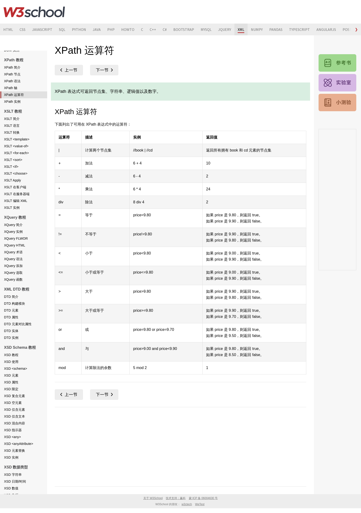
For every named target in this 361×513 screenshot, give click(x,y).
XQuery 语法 (13, 275)
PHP (111, 29)
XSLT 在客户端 (15, 203)
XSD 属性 (11, 399)
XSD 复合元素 (14, 412)
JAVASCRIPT (42, 29)
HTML (8, 29)
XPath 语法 (12, 97)
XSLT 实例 (12, 224)
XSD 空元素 (13, 419)
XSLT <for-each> (16, 169)
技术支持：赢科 (176, 498)
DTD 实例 (11, 354)
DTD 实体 (11, 347)
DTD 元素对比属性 (18, 340)
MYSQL (206, 29)
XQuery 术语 (13, 269)
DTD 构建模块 (14, 320)
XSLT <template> (16, 156)
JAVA (97, 29)
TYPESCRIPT (299, 29)
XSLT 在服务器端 (16, 210)
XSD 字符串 (13, 491)
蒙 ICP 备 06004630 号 (203, 498)
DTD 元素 (11, 327)
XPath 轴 (10, 104)
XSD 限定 (11, 405)
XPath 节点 (12, 91)
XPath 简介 (12, 84)
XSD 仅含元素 (14, 426)
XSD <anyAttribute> (18, 460)
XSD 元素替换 (14, 467)
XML (241, 29)
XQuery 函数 (13, 296)
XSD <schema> (15, 385)
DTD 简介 (11, 313)
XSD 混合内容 (14, 440)
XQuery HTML (14, 262)
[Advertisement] (180, 446)
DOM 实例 (11, 67)
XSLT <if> (11, 183)
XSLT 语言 (12, 142)
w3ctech (187, 504)
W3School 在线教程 (34, 12)
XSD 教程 (11, 371)
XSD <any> (12, 453)
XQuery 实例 (13, 248)
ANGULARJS (326, 29)
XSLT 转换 (12, 149)
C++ (153, 29)
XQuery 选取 (13, 289)
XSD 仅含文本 (14, 433)
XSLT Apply (12, 197)
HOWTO (127, 29)
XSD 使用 (11, 378)
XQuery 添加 (13, 282)
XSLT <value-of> (16, 162)
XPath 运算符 (14, 111)
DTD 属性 (11, 334)
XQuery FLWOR (16, 255)
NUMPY (257, 29)
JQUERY (224, 29)
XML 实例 (337, 82)
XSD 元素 (11, 392)
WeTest (199, 504)
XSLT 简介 (12, 135)
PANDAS (275, 29)
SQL (62, 29)
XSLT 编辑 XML (15, 217)
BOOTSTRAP (183, 29)
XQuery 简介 (13, 241)
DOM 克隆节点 (15, 60)
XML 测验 (337, 102)
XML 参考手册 (337, 63)
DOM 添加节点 (15, 53)
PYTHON (79, 29)
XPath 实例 (12, 118)
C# (165, 29)
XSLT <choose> (15, 190)
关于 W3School (153, 498)
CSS (22, 29)
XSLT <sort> (13, 176)
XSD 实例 (11, 474)
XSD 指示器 (13, 446)
